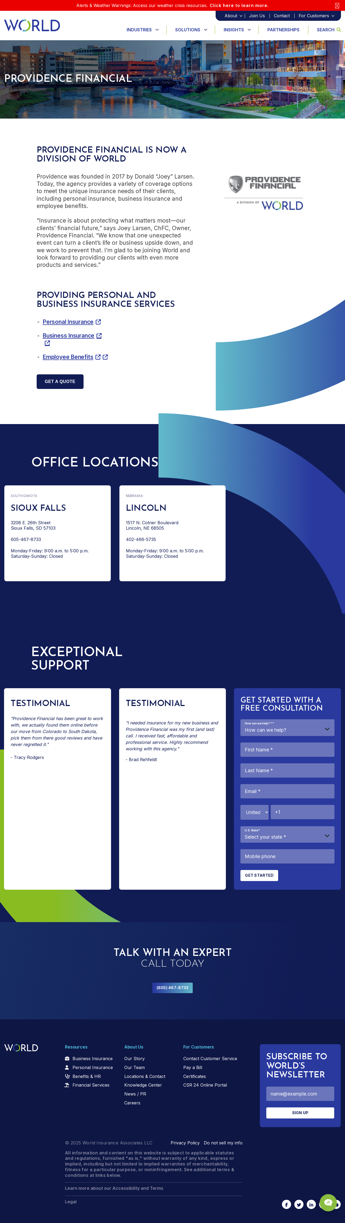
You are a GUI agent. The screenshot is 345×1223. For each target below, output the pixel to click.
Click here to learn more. (239, 5)
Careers (132, 1103)
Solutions (187, 29)
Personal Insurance (68, 321)
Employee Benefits (68, 357)
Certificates (194, 1076)
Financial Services (91, 1085)
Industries (139, 29)
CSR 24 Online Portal (205, 1085)
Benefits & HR (87, 1076)
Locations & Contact (144, 1076)
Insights (234, 29)
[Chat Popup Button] (325, 1199)
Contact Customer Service (210, 1058)
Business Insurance (68, 335)
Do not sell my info (223, 1142)
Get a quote (60, 381)
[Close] (337, 5)
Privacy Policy (185, 1142)
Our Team (134, 1067)
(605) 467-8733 (173, 987)
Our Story (134, 1058)
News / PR (135, 1094)
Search (329, 29)
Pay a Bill (192, 1067)
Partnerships (283, 29)
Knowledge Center (143, 1085)
